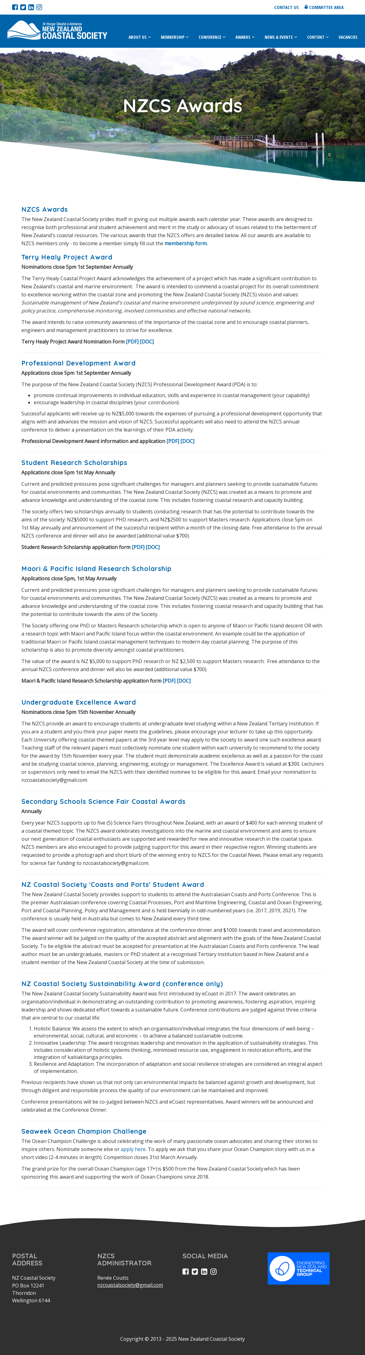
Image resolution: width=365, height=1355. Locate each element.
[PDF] (132, 341)
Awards (242, 37)
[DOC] (147, 341)
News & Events (279, 37)
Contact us (286, 7)
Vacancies (348, 37)
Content (315, 37)
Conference (210, 37)
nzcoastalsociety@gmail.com (130, 1285)
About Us (138, 37)
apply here (133, 1149)
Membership (172, 37)
